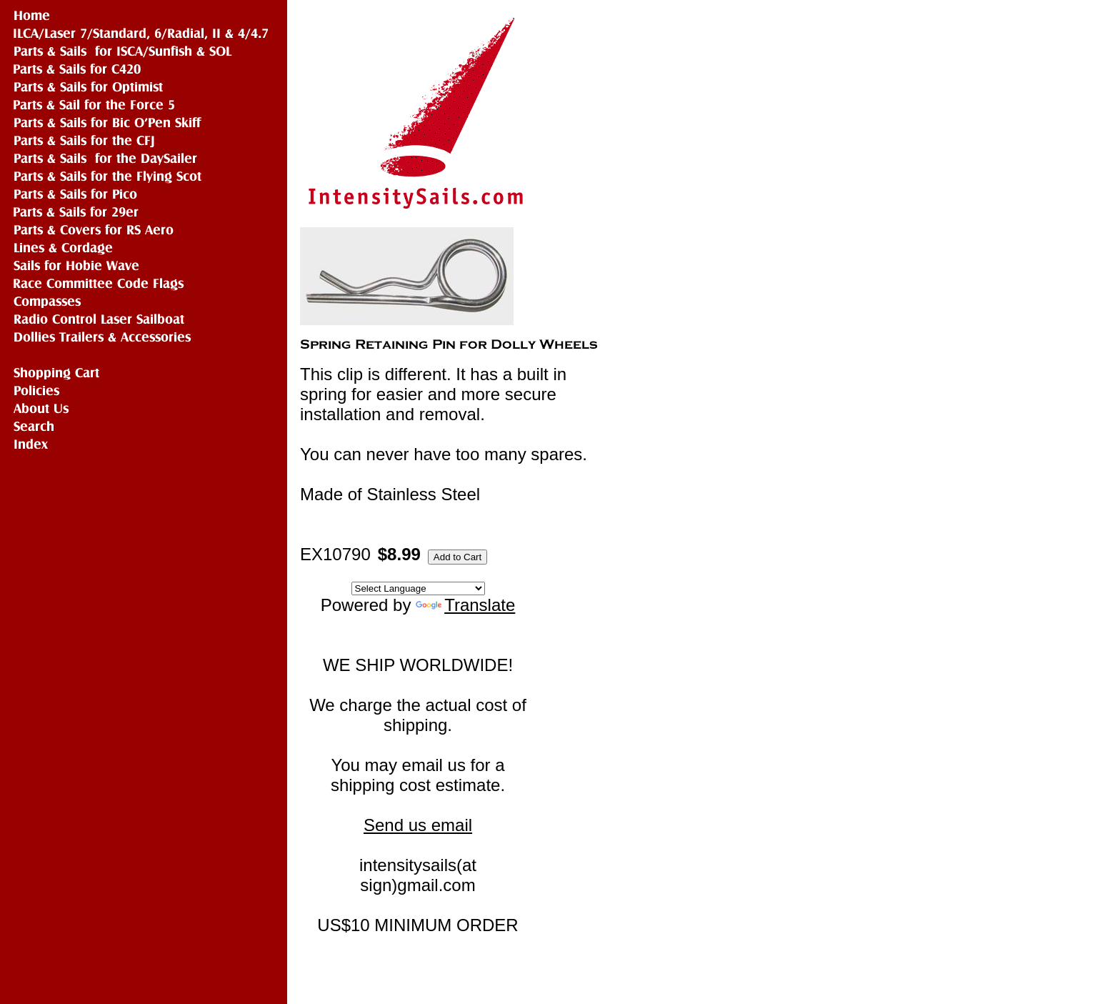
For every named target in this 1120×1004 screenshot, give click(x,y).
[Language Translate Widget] (418, 588)
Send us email (418, 825)
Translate (465, 605)
